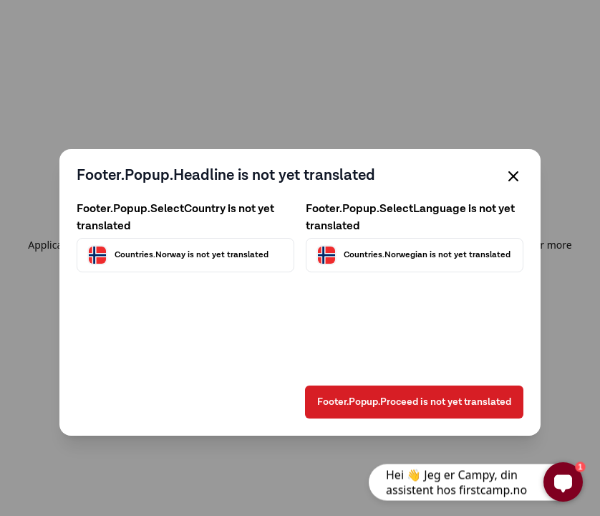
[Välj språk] (414, 255)
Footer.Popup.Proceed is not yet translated (414, 402)
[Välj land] (185, 255)
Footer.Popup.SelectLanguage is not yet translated (410, 218)
